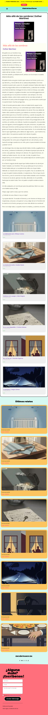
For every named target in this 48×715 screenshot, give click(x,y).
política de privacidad (15, 695)
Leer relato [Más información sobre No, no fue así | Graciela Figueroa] (5, 557)
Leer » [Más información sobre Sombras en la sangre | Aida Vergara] (4, 299)
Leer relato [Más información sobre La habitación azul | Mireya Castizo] (5, 432)
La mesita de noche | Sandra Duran (13, 265)
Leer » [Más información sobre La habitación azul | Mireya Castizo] (4, 237)
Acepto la (12, 695)
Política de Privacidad (8, 706)
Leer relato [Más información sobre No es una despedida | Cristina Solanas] (5, 525)
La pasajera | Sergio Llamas (11, 389)
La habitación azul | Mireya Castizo (13, 234)
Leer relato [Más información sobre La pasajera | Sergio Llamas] (5, 588)
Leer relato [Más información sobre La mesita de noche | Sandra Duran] (5, 463)
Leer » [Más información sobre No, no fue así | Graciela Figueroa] (4, 361)
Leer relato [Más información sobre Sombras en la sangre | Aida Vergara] (5, 494)
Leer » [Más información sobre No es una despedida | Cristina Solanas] (4, 330)
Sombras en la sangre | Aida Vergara (14, 296)
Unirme (24, 4)
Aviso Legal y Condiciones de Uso (10, 708)
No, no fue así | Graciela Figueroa (13, 358)
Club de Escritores (29, 8)
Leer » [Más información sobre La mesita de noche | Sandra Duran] (4, 268)
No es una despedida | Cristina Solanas (14, 327)
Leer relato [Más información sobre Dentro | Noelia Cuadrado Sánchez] (5, 650)
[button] (7, 8)
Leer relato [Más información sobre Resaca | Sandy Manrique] (5, 619)
